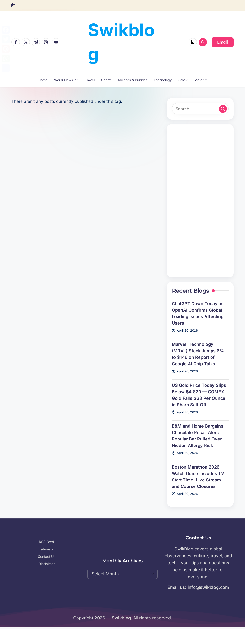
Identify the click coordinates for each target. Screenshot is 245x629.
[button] (223, 42)
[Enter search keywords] (200, 108)
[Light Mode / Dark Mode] (193, 42)
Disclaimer (47, 564)
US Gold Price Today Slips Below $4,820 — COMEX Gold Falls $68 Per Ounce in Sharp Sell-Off (199, 395)
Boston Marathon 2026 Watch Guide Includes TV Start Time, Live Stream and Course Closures (198, 476)
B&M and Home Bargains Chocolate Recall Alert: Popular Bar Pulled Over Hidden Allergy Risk (197, 435)
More (200, 80)
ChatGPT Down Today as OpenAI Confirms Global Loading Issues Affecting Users (197, 313)
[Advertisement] (200, 201)
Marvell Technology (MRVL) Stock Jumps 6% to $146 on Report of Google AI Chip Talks (198, 354)
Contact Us (46, 557)
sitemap (46, 549)
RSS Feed (46, 542)
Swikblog (121, 41)
